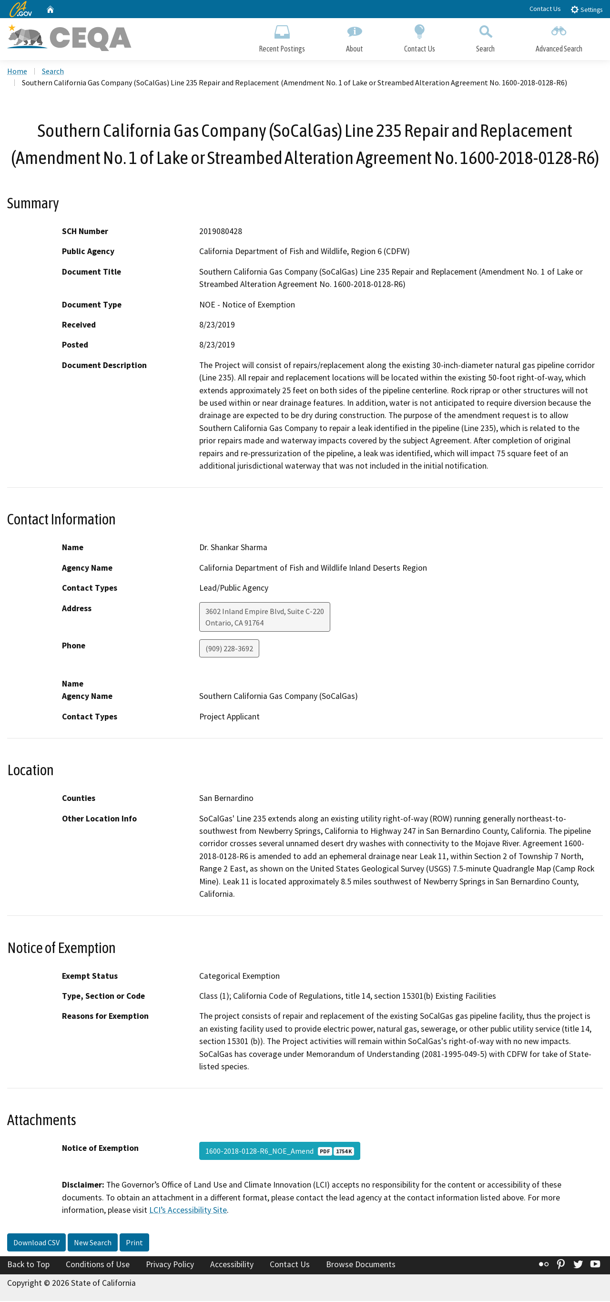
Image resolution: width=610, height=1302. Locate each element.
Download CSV (36, 1243)
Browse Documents (361, 1265)
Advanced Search (559, 37)
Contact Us (545, 8)
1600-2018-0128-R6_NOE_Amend (279, 1152)
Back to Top (28, 1265)
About (354, 37)
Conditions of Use (98, 1265)
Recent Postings (282, 37)
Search (485, 37)
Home (17, 72)
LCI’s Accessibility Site (188, 1211)
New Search (93, 1243)
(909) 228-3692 (229, 649)
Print (134, 1243)
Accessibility (232, 1265)
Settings (586, 9)
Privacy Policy (170, 1265)
